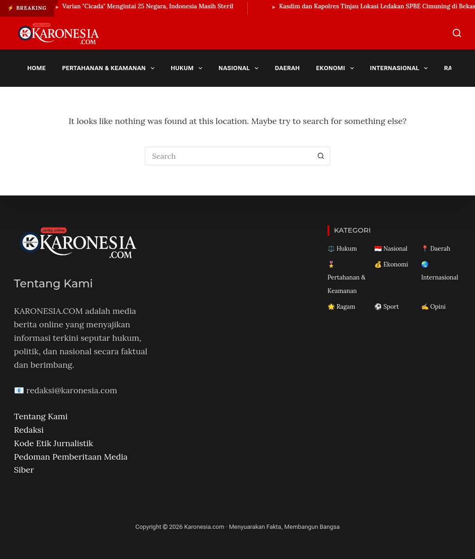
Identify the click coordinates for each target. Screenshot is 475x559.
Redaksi (29, 429)
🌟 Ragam (341, 307)
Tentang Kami (41, 416)
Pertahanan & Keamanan (110, 68)
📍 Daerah (435, 249)
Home (36, 68)
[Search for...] (228, 156)
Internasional (400, 68)
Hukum (188, 68)
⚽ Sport (386, 307)
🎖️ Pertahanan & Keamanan (346, 277)
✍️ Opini (433, 307)
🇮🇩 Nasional (390, 249)
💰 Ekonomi (391, 264)
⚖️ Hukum (342, 249)
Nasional (240, 68)
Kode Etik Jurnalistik (53, 443)
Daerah (287, 68)
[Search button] (321, 156)
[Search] (457, 33)
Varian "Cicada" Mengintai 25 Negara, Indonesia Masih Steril (152, 6)
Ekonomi (336, 68)
